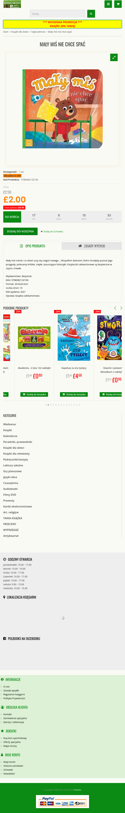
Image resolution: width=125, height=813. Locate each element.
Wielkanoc (9, 424)
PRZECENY (9, 524)
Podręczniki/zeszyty (15, 459)
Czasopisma (10, 483)
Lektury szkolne (13, 465)
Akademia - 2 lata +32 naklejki (43, 367)
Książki (7, 430)
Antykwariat (11, 536)
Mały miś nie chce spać (60, 31)
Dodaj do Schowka (53, 231)
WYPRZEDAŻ (11, 530)
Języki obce (10, 477)
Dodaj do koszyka (20, 231)
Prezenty (8, 500)
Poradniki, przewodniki (17, 442)
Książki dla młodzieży (16, 453)
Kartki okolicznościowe (17, 506)
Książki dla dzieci (20, 31)
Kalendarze (10, 436)
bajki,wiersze (38, 31)
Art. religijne (11, 512)
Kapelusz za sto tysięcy (83, 367)
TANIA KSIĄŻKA (12, 518)
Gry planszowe (12, 471)
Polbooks (77, 790)
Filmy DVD (9, 495)
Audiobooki (10, 489)
